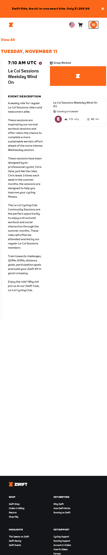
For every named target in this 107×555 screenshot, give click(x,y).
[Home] (11, 25)
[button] (102, 9)
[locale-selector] (72, 25)
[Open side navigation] (93, 25)
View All (8, 40)
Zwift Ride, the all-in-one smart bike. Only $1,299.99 (51, 8)
